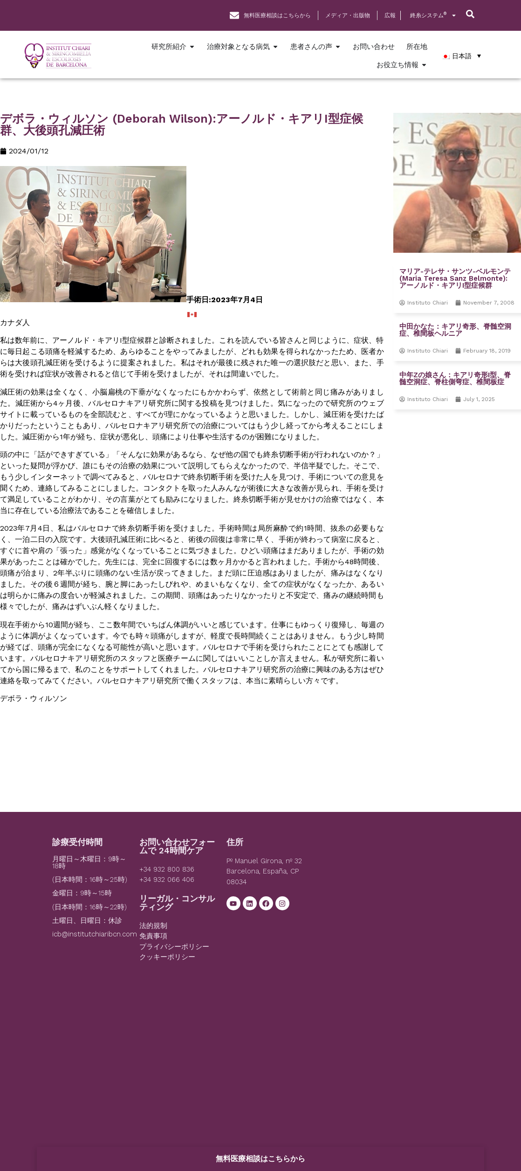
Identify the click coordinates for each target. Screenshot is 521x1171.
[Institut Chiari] (391, 908)
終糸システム (433, 15)
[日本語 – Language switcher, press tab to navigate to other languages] (461, 56)
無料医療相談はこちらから (260, 1158)
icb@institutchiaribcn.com (94, 934)
